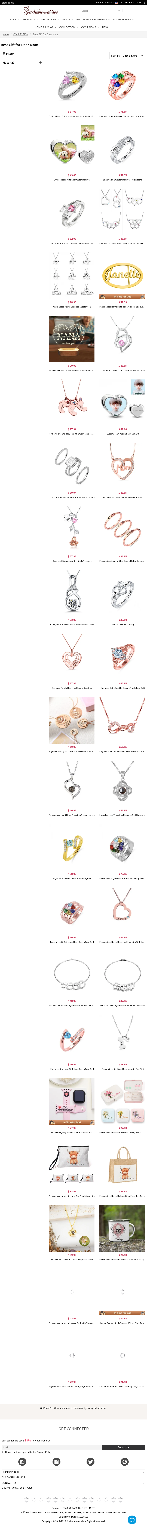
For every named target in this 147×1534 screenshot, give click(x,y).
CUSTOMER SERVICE (13, 1477)
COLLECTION (68, 27)
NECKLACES (50, 19)
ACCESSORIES (123, 19)
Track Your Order (105, 2)
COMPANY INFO (10, 1472)
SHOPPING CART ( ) (135, 2)
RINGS (67, 19)
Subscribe (124, 1447)
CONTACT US (9, 1483)
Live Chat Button (132, 1520)
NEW (105, 27)
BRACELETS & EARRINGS (92, 19)
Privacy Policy (44, 1452)
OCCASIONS (90, 27)
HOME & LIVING (45, 27)
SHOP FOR (30, 19)
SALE (14, 19)
